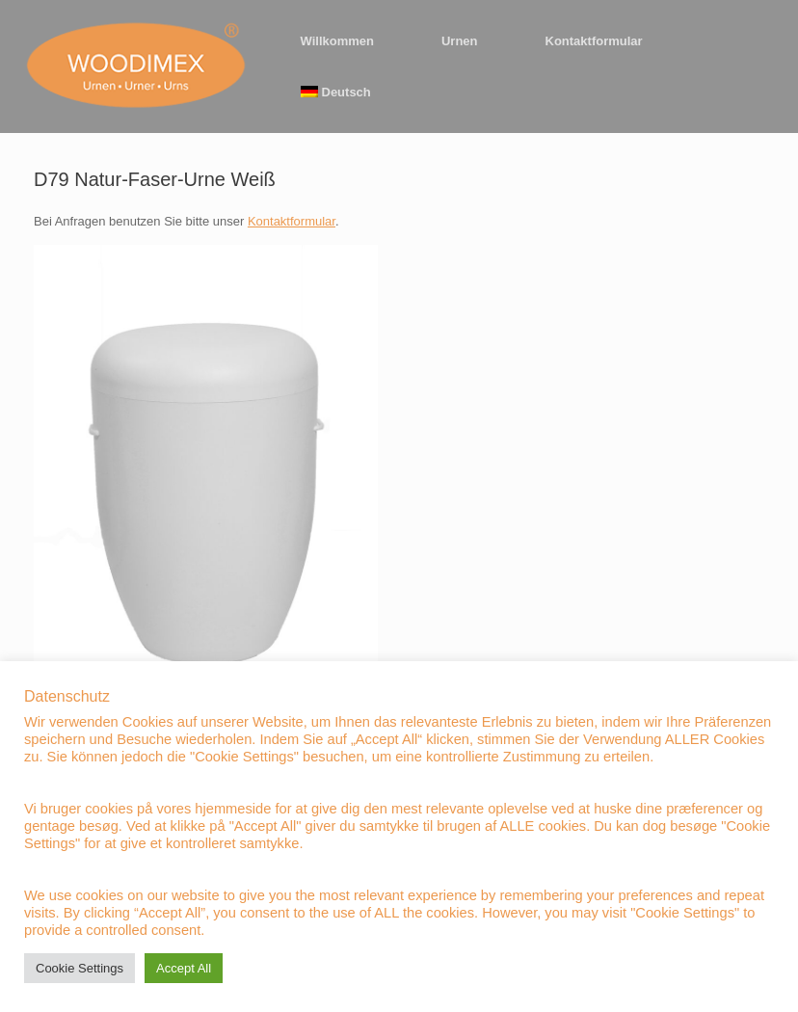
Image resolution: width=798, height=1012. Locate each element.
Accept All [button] (183, 968)
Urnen (459, 41)
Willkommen (337, 41)
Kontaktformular (594, 41)
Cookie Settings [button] (79, 968)
